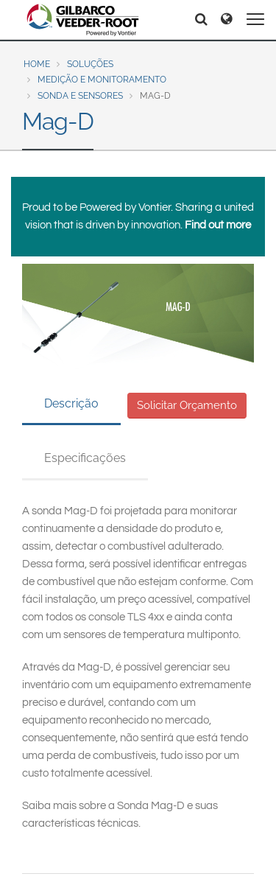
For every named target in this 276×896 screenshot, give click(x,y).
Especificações (85, 458)
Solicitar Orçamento (187, 405)
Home (37, 64)
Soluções (90, 64)
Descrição (71, 403)
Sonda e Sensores (80, 96)
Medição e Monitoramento (102, 79)
